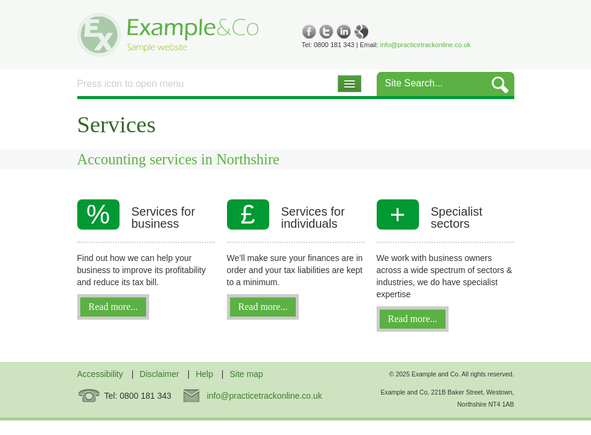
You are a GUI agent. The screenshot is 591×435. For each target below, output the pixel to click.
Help (204, 374)
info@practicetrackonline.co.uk (425, 44)
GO (500, 84)
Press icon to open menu (130, 84)
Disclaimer (159, 374)
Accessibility (100, 374)
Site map (246, 374)
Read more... (113, 306)
